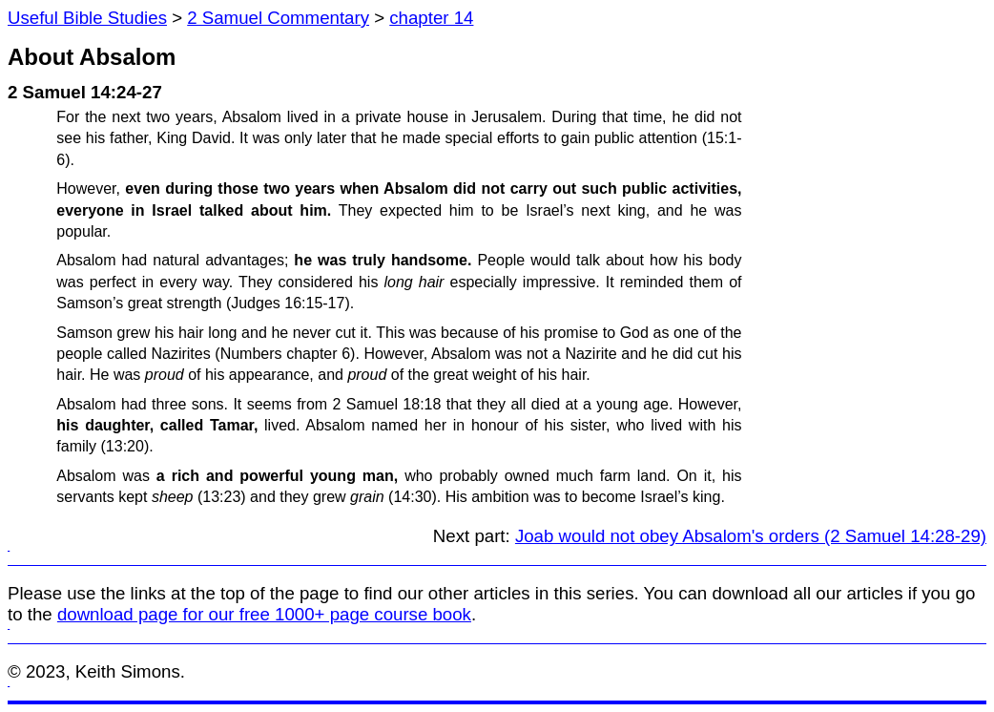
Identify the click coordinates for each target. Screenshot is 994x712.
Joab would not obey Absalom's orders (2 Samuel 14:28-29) (750, 536)
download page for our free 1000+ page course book (264, 614)
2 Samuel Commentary (278, 18)
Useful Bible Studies (87, 18)
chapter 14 (431, 18)
